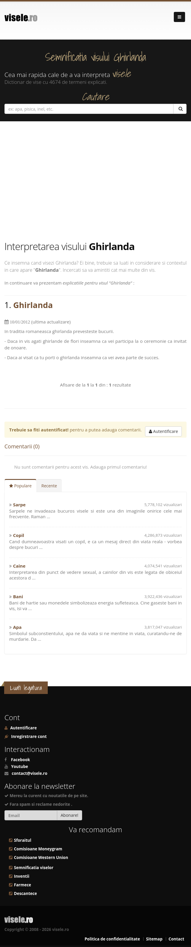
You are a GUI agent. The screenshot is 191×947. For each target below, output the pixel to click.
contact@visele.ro (29, 773)
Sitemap (154, 939)
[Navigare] (179, 17)
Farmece (22, 885)
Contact (176, 939)
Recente (49, 486)
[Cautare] (180, 109)
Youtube (19, 766)
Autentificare (163, 431)
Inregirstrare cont (28, 736)
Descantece (25, 893)
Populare (20, 486)
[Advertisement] (95, 180)
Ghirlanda (33, 304)
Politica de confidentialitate (112, 939)
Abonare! (70, 815)
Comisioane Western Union (41, 857)
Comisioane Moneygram (38, 849)
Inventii (21, 876)
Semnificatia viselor (33, 867)
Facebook (20, 759)
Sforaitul (22, 840)
